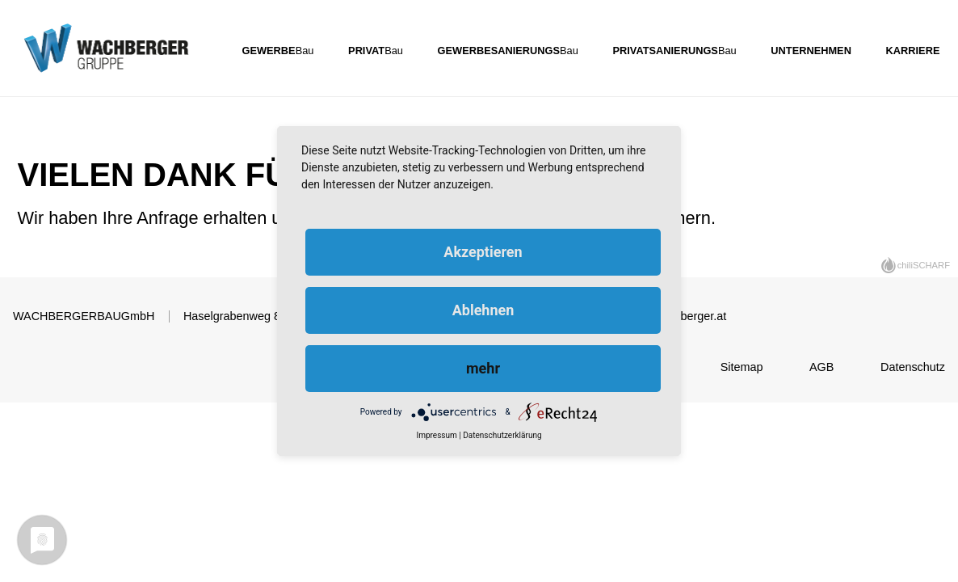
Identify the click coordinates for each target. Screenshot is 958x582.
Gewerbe (269, 50)
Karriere (913, 50)
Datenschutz (912, 367)
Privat (366, 50)
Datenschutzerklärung (502, 436)
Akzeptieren (482, 251)
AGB (821, 367)
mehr (483, 368)
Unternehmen (811, 50)
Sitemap (742, 367)
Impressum (436, 436)
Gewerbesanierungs (499, 50)
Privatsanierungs (665, 50)
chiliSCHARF (923, 265)
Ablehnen (483, 310)
